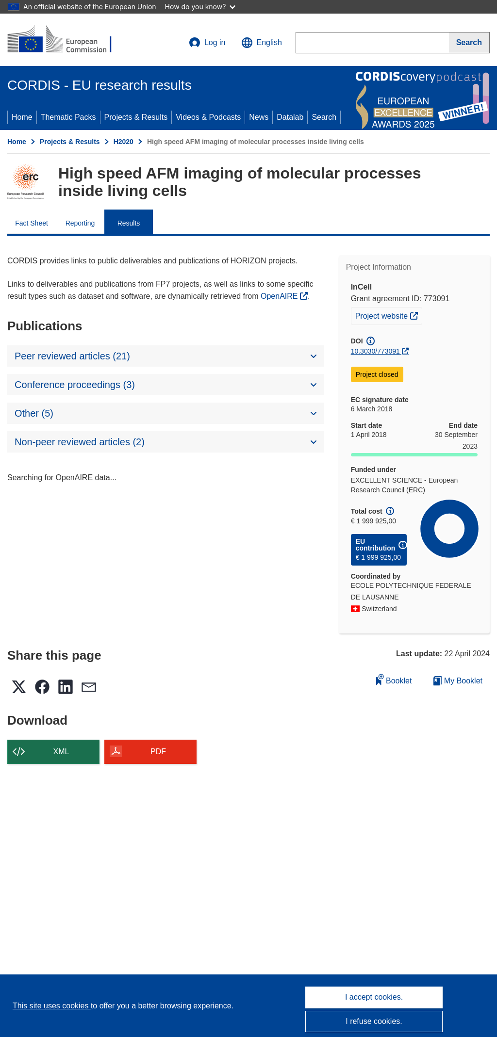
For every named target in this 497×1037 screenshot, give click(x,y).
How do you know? (200, 6)
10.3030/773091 (375, 351)
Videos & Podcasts (208, 117)
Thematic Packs (68, 117)
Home (22, 117)
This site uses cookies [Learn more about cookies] (52, 1006)
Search (324, 117)
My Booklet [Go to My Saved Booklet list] (457, 680)
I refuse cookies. (374, 1021)
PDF (158, 751)
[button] (261, 42)
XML (61, 751)
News (258, 117)
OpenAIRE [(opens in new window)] (280, 296)
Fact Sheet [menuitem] (31, 223)
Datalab (290, 117)
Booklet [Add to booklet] (394, 679)
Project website (388, 314)
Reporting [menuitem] (80, 223)
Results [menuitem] (128, 223)
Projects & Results (136, 117)
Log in (207, 43)
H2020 (123, 142)
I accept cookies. (374, 997)
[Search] (469, 42)
